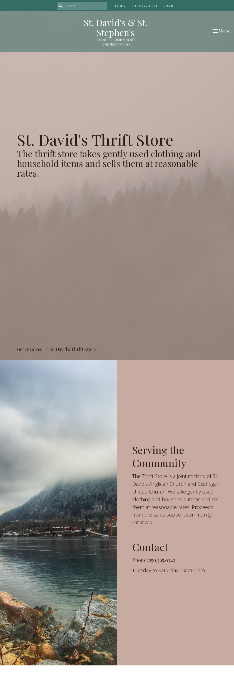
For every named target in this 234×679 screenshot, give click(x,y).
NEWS (119, 5)
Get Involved (30, 349)
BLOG (169, 5)
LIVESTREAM (144, 5)
